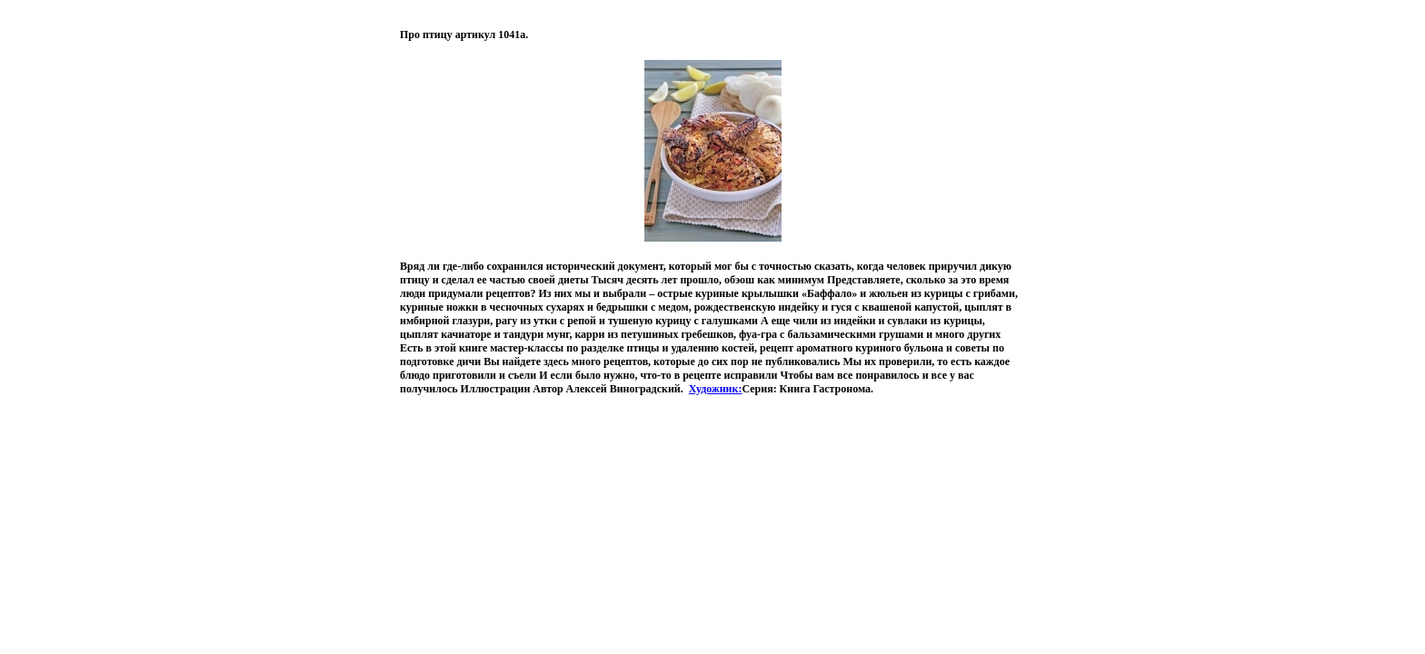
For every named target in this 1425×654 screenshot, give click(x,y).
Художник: (715, 388)
